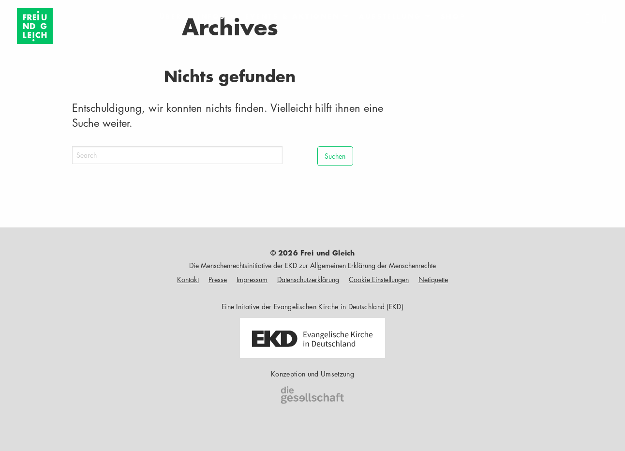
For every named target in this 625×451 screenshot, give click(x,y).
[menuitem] (170, 16)
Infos (212, 16)
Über (170, 16)
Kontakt (188, 279)
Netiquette (433, 279)
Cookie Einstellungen (379, 279)
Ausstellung (390, 16)
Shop (453, 16)
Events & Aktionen (292, 16)
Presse (217, 279)
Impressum (252, 279)
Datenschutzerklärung (308, 279)
